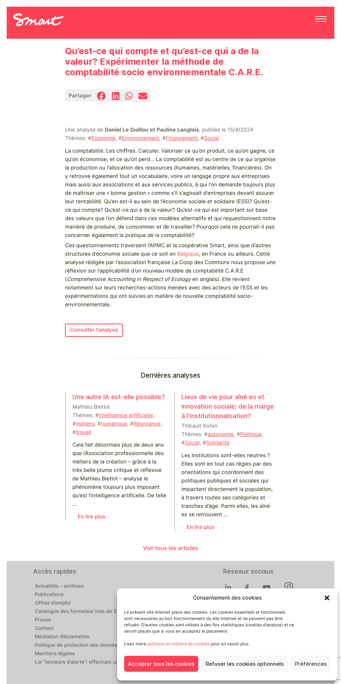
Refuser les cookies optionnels (245, 664)
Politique (251, 434)
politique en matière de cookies (178, 643)
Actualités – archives (59, 586)
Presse (43, 620)
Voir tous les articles (170, 548)
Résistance (147, 424)
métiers (85, 424)
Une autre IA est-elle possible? (118, 397)
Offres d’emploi (53, 603)
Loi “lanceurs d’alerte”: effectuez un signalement (92, 662)
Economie (103, 138)
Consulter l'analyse (94, 330)
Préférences (311, 664)
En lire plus (91, 516)
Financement (182, 138)
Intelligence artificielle (125, 415)
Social (211, 138)
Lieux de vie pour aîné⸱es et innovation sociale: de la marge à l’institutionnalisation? (227, 406)
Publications (49, 594)
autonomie (220, 434)
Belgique (188, 254)
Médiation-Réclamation (62, 637)
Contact (44, 628)
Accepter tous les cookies (161, 664)
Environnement (140, 138)
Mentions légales (55, 654)
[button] (326, 597)
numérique (114, 424)
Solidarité (218, 443)
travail (83, 432)
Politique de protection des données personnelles (93, 645)
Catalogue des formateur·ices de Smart (81, 611)
